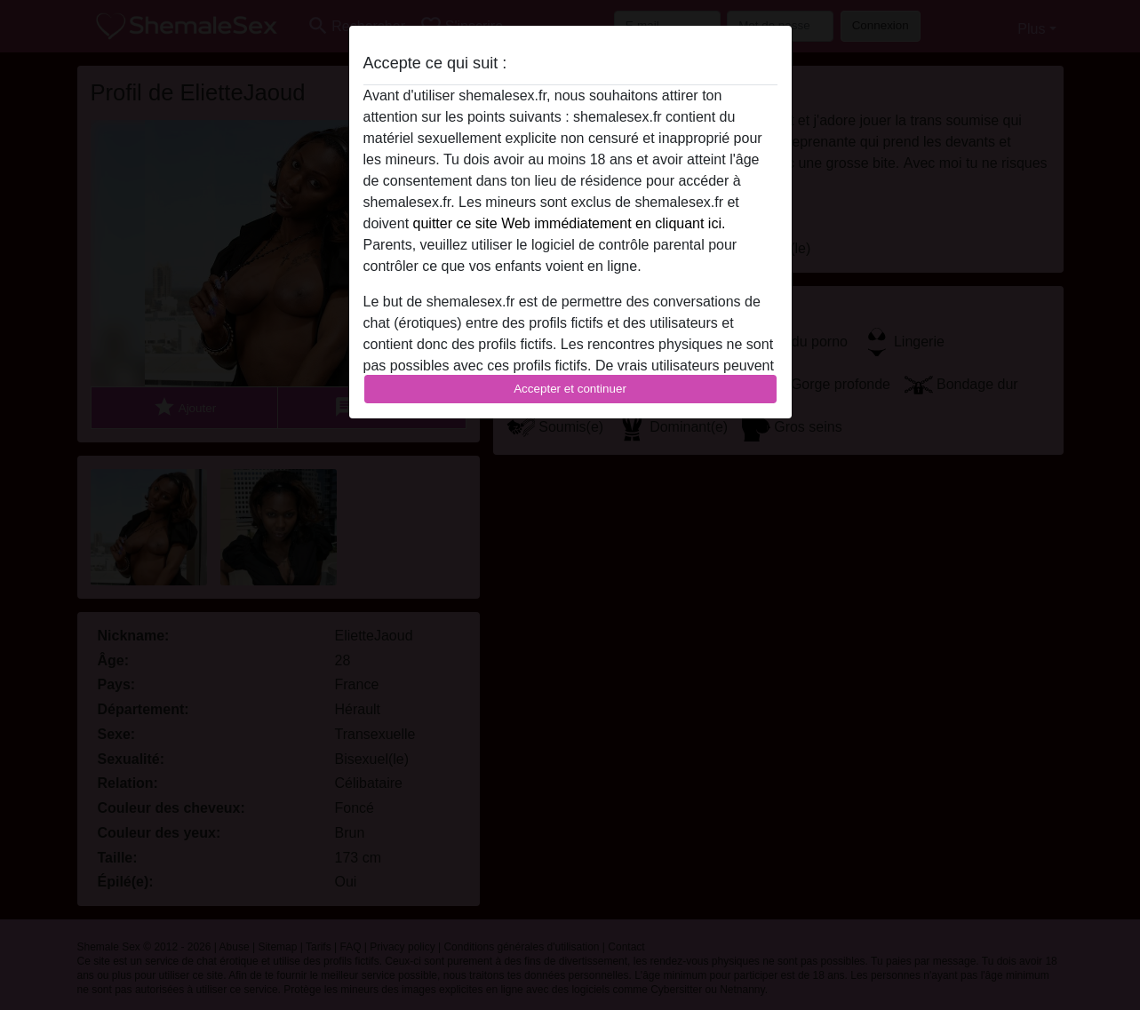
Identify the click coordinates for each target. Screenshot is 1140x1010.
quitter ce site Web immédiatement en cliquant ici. (569, 223)
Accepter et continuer (570, 388)
